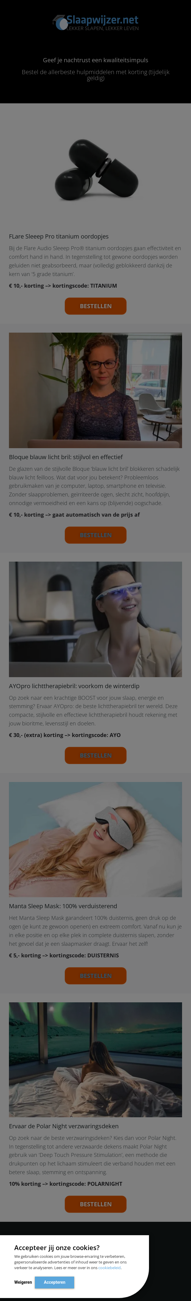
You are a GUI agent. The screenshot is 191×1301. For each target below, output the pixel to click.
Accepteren (54, 1282)
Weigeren (23, 1282)
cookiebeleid (109, 1267)
